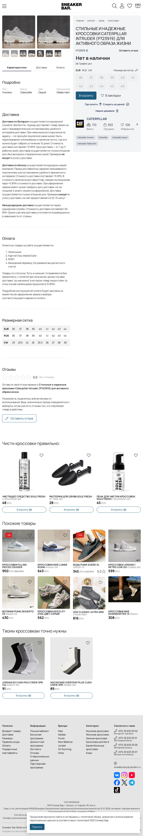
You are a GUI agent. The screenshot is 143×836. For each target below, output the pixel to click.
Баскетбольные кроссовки (95, 747)
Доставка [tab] (41, 67)
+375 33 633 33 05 (126, 744)
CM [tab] (90, 70)
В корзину (86, 96)
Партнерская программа (37, 765)
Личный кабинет (39, 731)
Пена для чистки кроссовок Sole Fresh (116, 497)
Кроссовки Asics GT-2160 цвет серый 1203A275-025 (52, 612)
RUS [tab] (84, 70)
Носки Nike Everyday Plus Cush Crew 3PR (23, 683)
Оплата (6, 745)
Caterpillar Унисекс (86, 137)
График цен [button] (84, 63)
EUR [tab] (78, 70)
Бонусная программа (36, 736)
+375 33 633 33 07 (125, 752)
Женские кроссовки (97, 734)
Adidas (62, 734)
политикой (83, 820)
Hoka (61, 753)
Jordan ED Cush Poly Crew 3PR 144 (70, 683)
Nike (60, 731)
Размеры (7, 738)
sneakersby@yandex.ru (127, 765)
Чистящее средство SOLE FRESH (23, 497)
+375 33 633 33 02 (126, 731)
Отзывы (34, 753)
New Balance (65, 742)
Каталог (91, 21)
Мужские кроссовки (97, 731)
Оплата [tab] (60, 67)
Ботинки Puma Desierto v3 (18, 612)
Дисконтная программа (37, 743)
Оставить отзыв (19, 418)
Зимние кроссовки (96, 738)
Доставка (7, 734)
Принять (37, 827)
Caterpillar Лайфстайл (87, 143)
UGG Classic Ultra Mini (88, 613)
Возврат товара (11, 731)
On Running (64, 749)
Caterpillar (103, 137)
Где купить (93, 104)
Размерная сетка (125, 70)
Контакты (35, 749)
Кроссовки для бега (97, 742)
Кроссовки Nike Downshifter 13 (123, 612)
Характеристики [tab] (17, 67)
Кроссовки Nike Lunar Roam (52, 566)
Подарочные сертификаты (10, 751)
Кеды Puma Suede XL (86, 566)
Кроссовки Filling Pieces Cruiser (14, 566)
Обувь (102, 21)
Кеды (89, 753)
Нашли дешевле (107, 111)
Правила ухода (10, 742)
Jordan (62, 745)
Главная (80, 21)
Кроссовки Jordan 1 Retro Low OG (124, 566)
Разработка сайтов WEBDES (16, 831)
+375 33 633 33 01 (125, 738)
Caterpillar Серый (120, 137)
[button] (64, 32)
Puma (61, 738)
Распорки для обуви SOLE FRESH (70, 497)
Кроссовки (113, 21)
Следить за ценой (116, 104)
